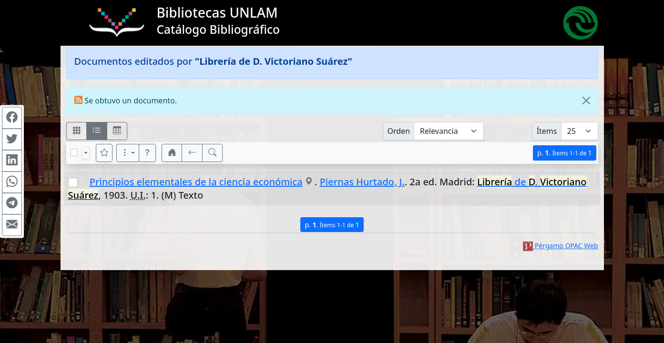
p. (564, 153)
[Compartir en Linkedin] (12, 161)
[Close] (586, 100)
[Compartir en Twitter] (12, 140)
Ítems (547, 131)
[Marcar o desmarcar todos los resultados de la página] (74, 152)
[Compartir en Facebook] (12, 118)
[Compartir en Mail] (12, 225)
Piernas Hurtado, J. (362, 181)
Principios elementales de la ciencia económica (196, 181)
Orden (399, 131)
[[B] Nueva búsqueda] (212, 153)
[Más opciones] (127, 153)
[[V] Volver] (192, 153)
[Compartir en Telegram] (12, 204)
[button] (147, 153)
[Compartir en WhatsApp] (12, 182)
